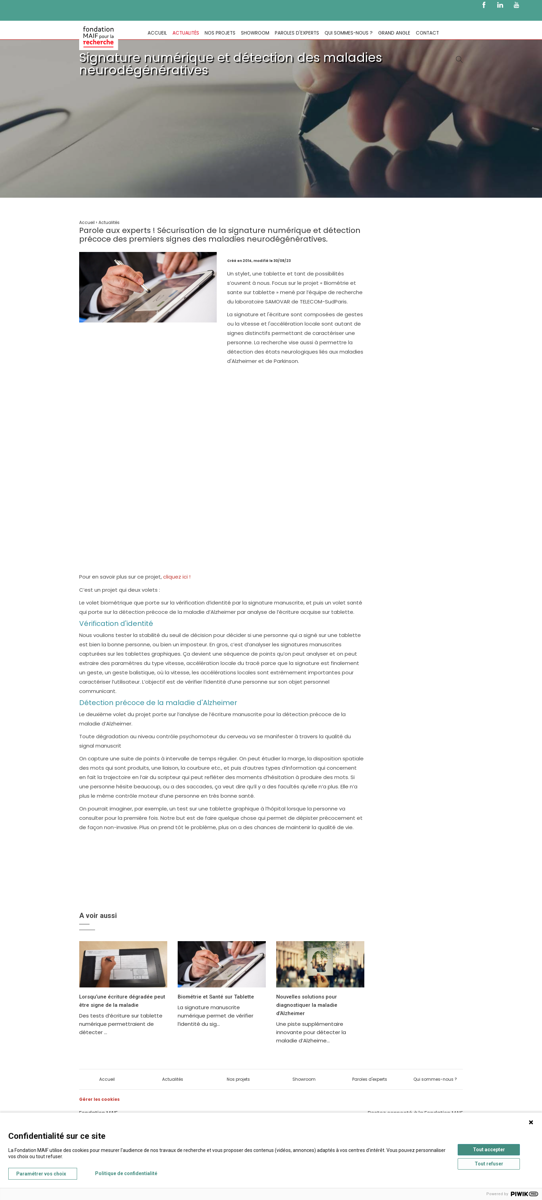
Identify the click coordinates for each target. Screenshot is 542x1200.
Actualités (185, 33)
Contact (427, 33)
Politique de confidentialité (126, 1173)
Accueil (157, 33)
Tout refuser (489, 1163)
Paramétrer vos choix (41, 1173)
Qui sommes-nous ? (349, 33)
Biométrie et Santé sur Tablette (216, 997)
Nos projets (220, 33)
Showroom (255, 33)
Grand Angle (394, 33)
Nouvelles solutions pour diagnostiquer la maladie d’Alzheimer (306, 1005)
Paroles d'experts (297, 33)
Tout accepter (489, 1149)
